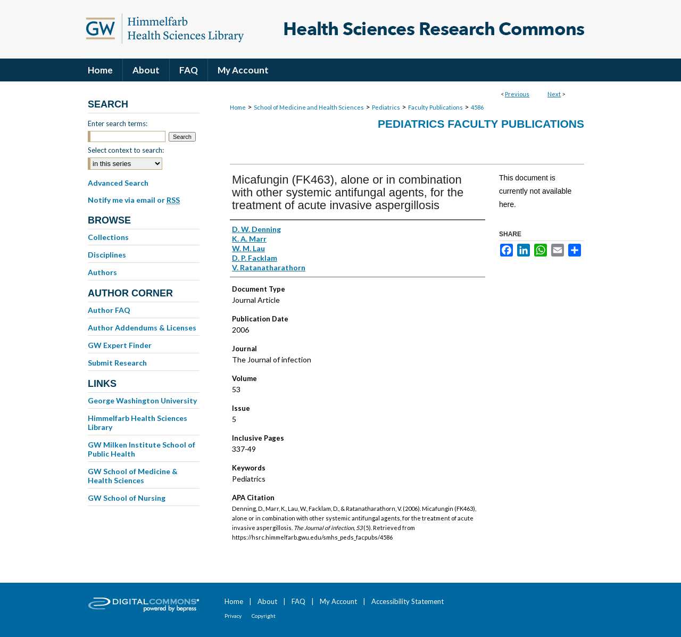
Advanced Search (118, 182)
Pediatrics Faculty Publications (481, 124)
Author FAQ (109, 310)
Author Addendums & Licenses (142, 327)
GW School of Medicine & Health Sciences (133, 476)
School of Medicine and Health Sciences (309, 107)
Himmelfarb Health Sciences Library (137, 422)
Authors (102, 272)
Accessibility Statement (407, 601)
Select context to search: (126, 150)
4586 (477, 107)
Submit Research (117, 362)
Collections (108, 237)
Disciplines (107, 254)
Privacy (233, 616)
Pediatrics (386, 107)
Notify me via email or (134, 200)
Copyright (264, 616)
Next (554, 93)
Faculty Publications (435, 107)
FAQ (298, 601)
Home (238, 107)
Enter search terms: (117, 123)
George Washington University (142, 400)
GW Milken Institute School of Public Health (141, 449)
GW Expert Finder (120, 345)
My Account (338, 601)
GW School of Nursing (126, 497)
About (267, 601)
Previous (517, 93)
